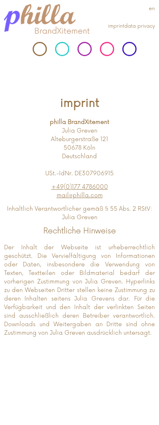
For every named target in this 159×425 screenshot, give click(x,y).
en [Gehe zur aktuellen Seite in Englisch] (152, 9)
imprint (116, 26)
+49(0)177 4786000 (79, 186)
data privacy (139, 26)
